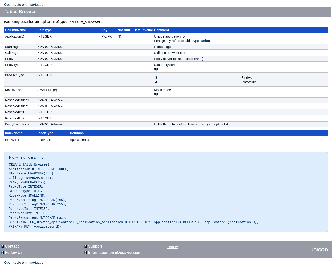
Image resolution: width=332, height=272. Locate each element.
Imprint (172, 243)
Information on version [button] (112, 249)
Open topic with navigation (24, 4)
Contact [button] (10, 243)
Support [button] (93, 243)
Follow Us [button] (12, 249)
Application (201, 41)
